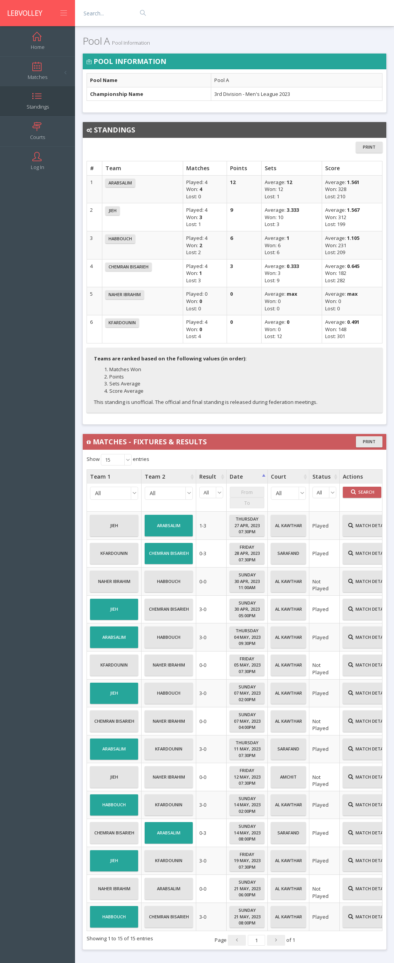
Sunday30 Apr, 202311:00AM (247, 581)
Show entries (118, 460)
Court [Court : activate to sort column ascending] (278, 476)
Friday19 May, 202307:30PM (247, 860)
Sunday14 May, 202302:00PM (247, 805)
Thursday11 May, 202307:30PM (247, 749)
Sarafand (288, 556)
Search (362, 492)
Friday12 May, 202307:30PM (247, 776)
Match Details (368, 529)
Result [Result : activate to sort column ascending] (207, 476)
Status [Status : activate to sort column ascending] (321, 476)
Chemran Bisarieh (129, 267)
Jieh (113, 210)
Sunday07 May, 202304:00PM (247, 721)
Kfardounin (122, 322)
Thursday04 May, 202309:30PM (247, 637)
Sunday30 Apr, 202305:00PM (247, 609)
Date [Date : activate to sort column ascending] (236, 476)
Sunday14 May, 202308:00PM (247, 832)
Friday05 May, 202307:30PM (247, 665)
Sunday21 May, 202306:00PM (247, 888)
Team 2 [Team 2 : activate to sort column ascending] (155, 476)
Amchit (288, 780)
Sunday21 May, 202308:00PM (247, 916)
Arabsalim (120, 183)
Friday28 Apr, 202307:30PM (247, 553)
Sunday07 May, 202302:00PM (247, 693)
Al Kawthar (288, 529)
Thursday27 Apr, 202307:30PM (247, 525)
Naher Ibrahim (125, 294)
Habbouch (120, 238)
